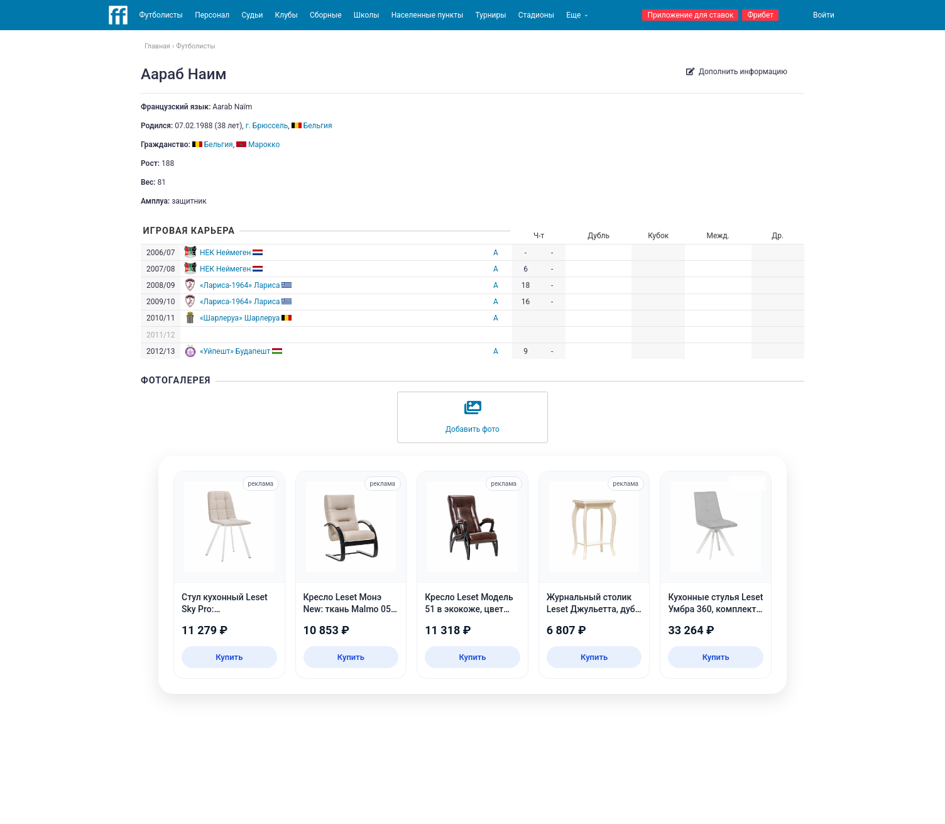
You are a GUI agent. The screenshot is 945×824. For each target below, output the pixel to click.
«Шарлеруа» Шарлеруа (240, 318)
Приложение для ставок (690, 15)
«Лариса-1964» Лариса (240, 285)
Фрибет (760, 15)
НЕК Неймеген (225, 252)
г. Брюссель (267, 125)
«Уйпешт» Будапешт (235, 351)
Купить (229, 657)
